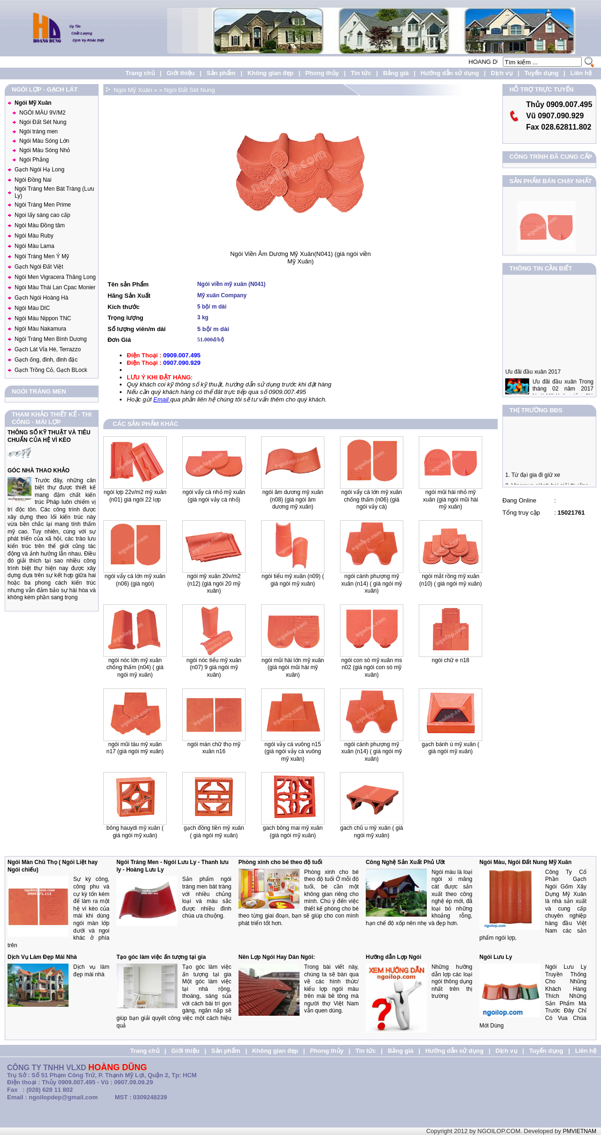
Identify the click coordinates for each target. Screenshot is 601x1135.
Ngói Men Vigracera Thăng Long (55, 277)
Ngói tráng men (38, 131)
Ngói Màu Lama (34, 246)
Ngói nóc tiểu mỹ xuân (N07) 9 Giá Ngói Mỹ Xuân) (213, 667)
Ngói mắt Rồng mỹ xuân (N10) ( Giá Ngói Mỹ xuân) (450, 580)
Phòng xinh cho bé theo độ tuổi (281, 862)
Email (161, 399)
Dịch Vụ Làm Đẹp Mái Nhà (42, 957)
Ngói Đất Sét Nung (42, 122)
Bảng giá (396, 73)
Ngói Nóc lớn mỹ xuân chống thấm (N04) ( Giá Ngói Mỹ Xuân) (135, 667)
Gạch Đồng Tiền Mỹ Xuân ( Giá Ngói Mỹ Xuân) (214, 832)
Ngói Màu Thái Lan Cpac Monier (55, 287)
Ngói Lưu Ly (495, 957)
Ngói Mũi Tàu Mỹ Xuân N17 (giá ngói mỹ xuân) (134, 748)
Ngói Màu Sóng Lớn (44, 141)
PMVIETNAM (579, 1131)
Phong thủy (322, 73)
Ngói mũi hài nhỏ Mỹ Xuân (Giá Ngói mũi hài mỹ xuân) (450, 499)
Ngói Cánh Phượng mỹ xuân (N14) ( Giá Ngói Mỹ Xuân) (371, 583)
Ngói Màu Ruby (34, 235)
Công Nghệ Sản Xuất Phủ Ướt (405, 862)
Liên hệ (581, 73)
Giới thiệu (181, 73)
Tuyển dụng (541, 73)
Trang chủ (139, 73)
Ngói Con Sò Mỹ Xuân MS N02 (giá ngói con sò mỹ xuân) (371, 667)
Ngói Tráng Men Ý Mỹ (42, 256)
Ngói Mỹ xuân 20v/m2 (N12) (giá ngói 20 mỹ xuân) (213, 583)
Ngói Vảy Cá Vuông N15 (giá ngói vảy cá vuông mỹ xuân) (292, 751)
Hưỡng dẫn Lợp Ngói (393, 957)
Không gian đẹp (270, 73)
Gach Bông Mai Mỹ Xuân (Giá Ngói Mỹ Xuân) (293, 832)
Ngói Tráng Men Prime (43, 204)
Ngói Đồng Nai (33, 180)
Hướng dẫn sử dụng (450, 73)
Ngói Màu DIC (32, 308)
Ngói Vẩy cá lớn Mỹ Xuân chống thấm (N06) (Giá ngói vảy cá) (371, 499)
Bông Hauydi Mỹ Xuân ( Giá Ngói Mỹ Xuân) (135, 832)
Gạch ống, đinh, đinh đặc (46, 359)
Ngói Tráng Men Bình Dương (51, 339)
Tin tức (361, 73)
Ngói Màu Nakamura (40, 328)
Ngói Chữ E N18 (450, 660)
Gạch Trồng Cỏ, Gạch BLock (51, 370)
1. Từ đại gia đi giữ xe (532, 480)
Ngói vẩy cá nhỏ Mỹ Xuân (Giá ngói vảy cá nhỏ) (214, 496)
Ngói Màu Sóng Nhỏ (44, 150)
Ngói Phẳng (34, 159)
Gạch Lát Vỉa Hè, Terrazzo (48, 349)
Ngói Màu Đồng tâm (40, 225)
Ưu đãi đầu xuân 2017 (533, 382)
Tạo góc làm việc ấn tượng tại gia (161, 957)
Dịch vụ (501, 73)
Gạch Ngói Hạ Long (39, 169)
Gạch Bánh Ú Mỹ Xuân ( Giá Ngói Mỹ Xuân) (450, 748)
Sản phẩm (221, 73)
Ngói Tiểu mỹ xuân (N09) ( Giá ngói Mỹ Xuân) (293, 580)
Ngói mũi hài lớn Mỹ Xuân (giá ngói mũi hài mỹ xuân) (293, 667)
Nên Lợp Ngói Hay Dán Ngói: (277, 957)
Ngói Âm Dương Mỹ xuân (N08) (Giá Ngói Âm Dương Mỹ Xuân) (293, 499)
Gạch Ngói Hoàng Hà (41, 297)
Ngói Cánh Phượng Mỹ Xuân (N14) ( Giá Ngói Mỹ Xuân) (371, 751)
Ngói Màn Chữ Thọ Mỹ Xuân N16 (213, 748)
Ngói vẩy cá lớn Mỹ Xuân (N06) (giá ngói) (135, 580)
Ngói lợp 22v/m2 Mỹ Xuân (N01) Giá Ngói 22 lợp (135, 496)
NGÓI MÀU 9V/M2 (42, 112)
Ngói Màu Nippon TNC (43, 318)
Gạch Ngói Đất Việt (39, 266)
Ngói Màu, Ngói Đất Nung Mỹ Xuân (525, 862)
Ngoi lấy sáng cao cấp (42, 215)
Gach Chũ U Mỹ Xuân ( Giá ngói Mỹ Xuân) (371, 832)
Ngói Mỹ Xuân (33, 103)
